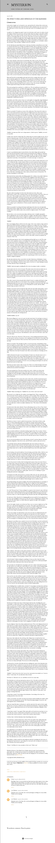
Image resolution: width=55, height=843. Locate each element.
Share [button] (8, 769)
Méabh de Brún (16, 771)
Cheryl (12, 779)
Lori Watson (14, 790)
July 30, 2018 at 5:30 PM (20, 779)
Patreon (26, 763)
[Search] (47, 4)
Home (13, 9)
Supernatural (22, 771)
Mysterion (21, 5)
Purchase (26, 9)
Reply (12, 787)
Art (22, 9)
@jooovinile (19, 754)
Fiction (17, 9)
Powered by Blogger (27, 838)
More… (32, 9)
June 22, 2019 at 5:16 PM (23, 790)
